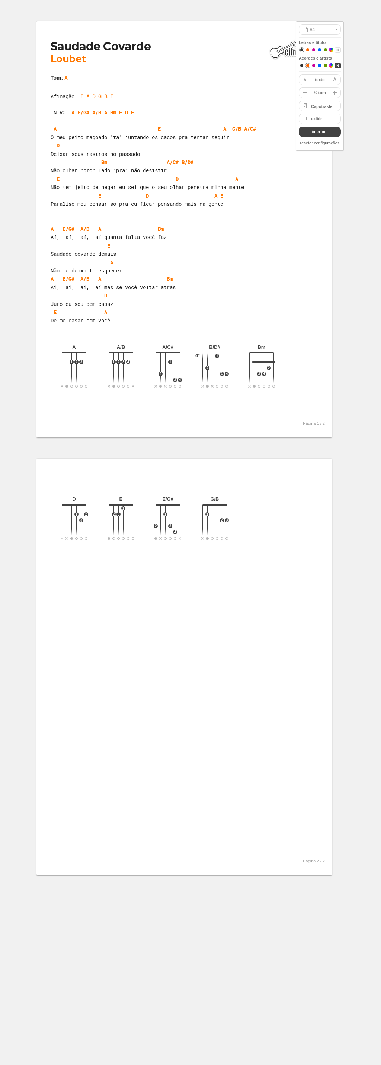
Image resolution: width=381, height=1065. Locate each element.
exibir (316, 119)
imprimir (319, 131)
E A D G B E (96, 96)
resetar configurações (320, 143)
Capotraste (321, 106)
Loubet (68, 59)
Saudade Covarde (101, 46)
